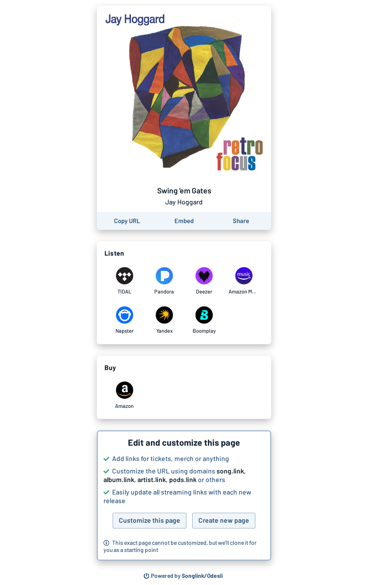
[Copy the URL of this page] (127, 221)
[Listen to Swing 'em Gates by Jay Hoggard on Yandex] (164, 320)
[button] (184, 495)
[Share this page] (241, 221)
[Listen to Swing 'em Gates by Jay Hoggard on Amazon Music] (244, 281)
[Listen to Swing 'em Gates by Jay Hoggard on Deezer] (204, 281)
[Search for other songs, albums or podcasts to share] (183, 576)
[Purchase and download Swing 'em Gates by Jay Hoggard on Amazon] (124, 395)
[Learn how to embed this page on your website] (184, 221)
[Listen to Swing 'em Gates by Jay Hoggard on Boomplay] (204, 320)
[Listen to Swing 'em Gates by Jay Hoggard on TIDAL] (124, 281)
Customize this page (149, 520)
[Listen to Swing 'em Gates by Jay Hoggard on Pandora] (164, 281)
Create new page (223, 520)
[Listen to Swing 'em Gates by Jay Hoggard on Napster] (124, 320)
